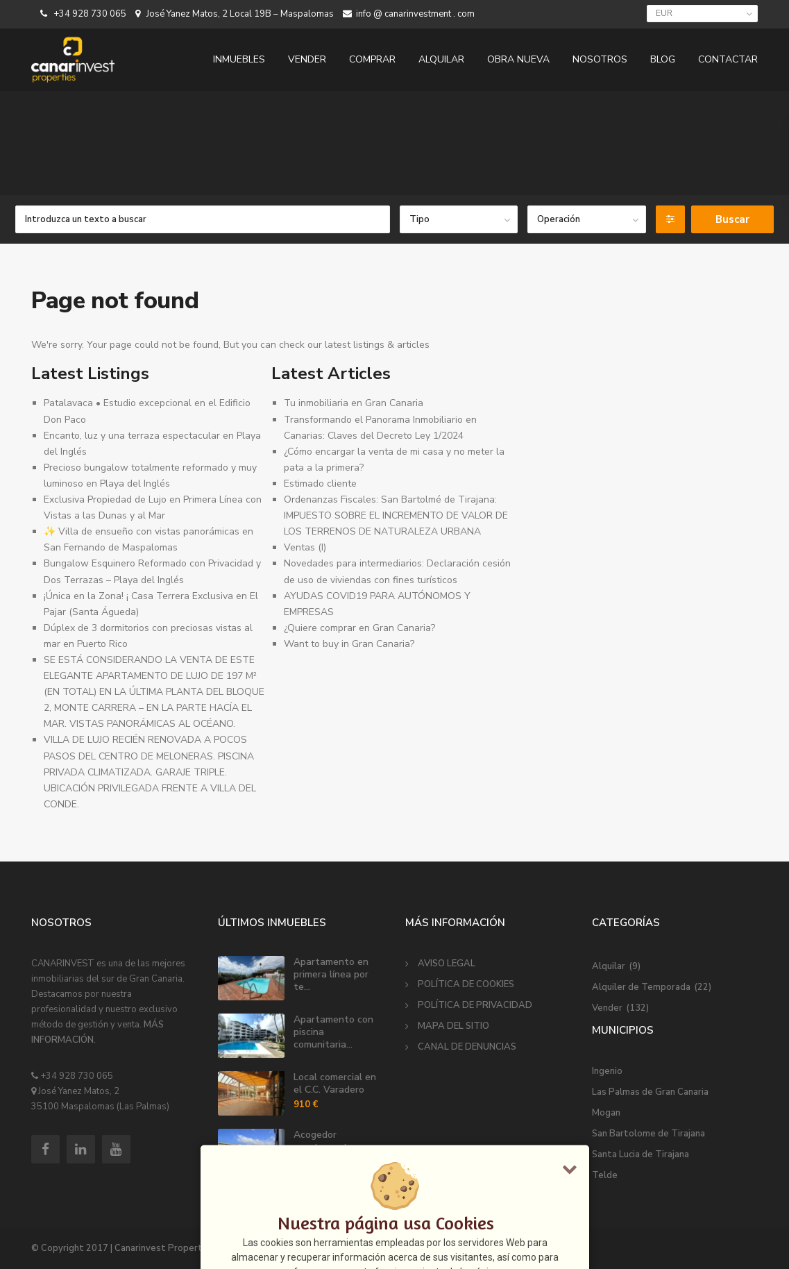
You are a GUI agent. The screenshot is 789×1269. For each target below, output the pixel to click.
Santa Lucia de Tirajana (640, 1154)
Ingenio (607, 1071)
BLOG (662, 59)
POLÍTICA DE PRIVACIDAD (475, 1005)
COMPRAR (372, 59)
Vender (607, 1008)
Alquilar (608, 966)
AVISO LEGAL (446, 963)
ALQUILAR (441, 59)
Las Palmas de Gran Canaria (650, 1092)
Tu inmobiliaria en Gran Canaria (353, 403)
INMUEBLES (239, 59)
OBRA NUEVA (518, 59)
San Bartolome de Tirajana (648, 1133)
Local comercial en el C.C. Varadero (335, 1083)
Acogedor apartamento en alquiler (330, 1147)
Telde (605, 1175)
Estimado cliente (320, 483)
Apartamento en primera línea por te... (331, 974)
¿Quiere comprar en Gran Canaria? (359, 627)
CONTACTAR (728, 59)
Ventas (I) (305, 547)
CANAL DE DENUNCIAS (467, 1047)
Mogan (606, 1113)
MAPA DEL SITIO (453, 1026)
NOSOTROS (599, 59)
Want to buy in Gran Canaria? (349, 643)
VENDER (307, 59)
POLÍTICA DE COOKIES (466, 984)
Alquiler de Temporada (641, 987)
